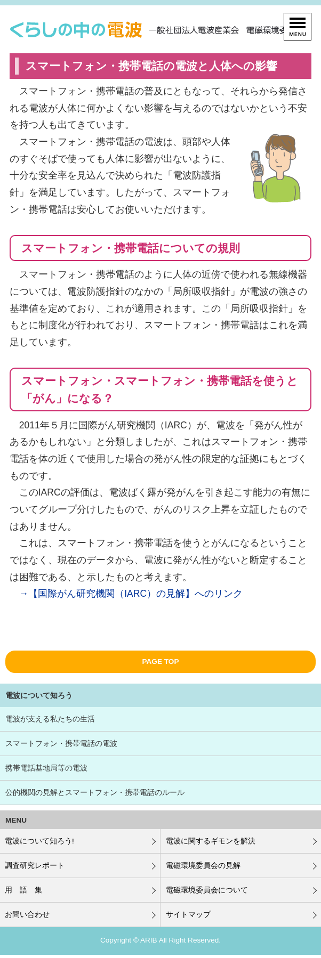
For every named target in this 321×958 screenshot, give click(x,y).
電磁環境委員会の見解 (203, 866)
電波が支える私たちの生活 (50, 719)
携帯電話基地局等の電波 (46, 768)
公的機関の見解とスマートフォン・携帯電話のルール (94, 793)
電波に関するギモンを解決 (210, 841)
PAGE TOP (160, 661)
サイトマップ (188, 915)
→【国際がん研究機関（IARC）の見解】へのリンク (131, 593)
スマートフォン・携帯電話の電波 (61, 744)
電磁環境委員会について (207, 890)
